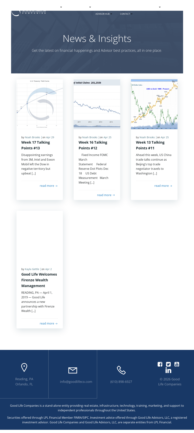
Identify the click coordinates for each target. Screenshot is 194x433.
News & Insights (131, 6)
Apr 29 (51, 139)
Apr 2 (49, 271)
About (57, 6)
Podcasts (154, 6)
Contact (126, 13)
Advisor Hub (104, 13)
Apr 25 (108, 139)
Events (173, 6)
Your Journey (106, 6)
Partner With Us (81, 6)
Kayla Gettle (32, 271)
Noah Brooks (33, 139)
